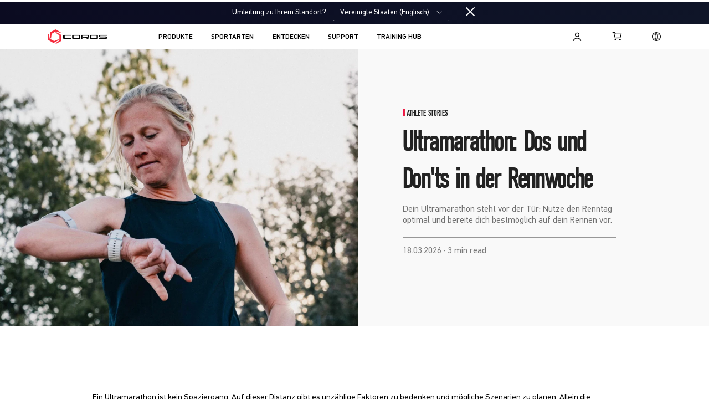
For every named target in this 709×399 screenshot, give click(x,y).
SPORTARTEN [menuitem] (232, 37)
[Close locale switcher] (470, 12)
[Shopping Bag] (617, 36)
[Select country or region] (656, 36)
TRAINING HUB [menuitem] (399, 37)
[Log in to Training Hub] (577, 36)
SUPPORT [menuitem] (343, 37)
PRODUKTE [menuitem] (175, 37)
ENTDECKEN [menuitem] (291, 37)
